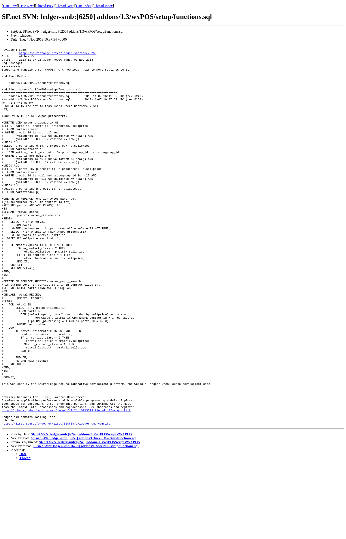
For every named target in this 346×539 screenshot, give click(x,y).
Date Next (26, 6)
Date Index (84, 6)
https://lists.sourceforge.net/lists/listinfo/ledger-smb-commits (56, 499)
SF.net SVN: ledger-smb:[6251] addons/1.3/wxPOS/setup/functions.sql (83, 513)
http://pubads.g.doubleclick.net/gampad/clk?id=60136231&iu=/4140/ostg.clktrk (66, 483)
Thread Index (103, 6)
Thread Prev (44, 6)
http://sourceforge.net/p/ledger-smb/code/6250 (57, 54)
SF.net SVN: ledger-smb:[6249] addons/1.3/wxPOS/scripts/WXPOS (81, 509)
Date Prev (10, 6)
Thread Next (64, 6)
